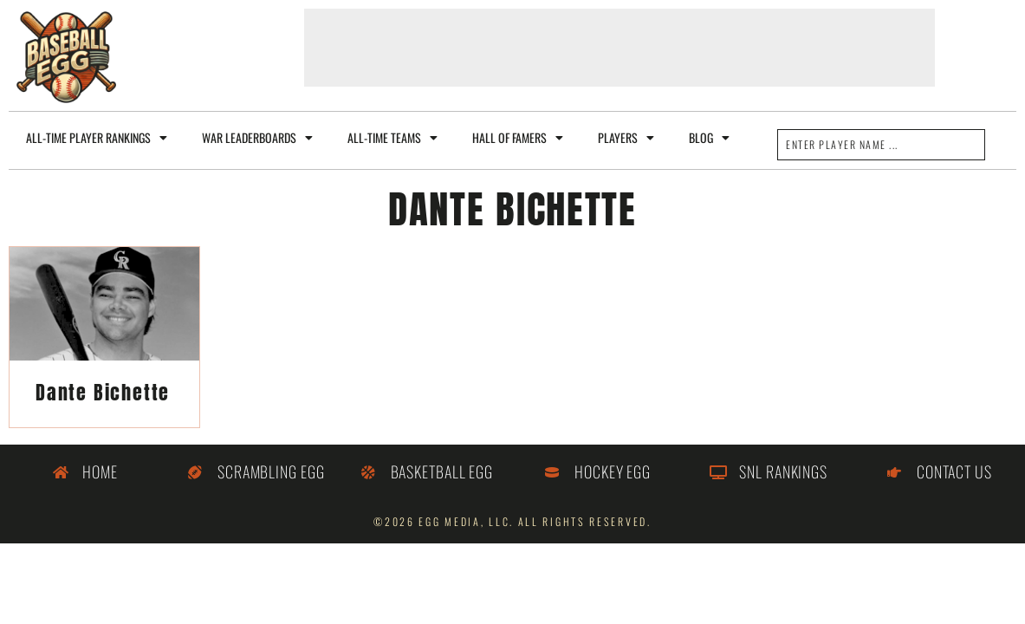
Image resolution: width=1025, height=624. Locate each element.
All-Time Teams (392, 137)
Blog (709, 137)
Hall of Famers (517, 137)
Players (626, 137)
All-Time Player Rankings (96, 137)
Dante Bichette (103, 392)
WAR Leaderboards (257, 137)
